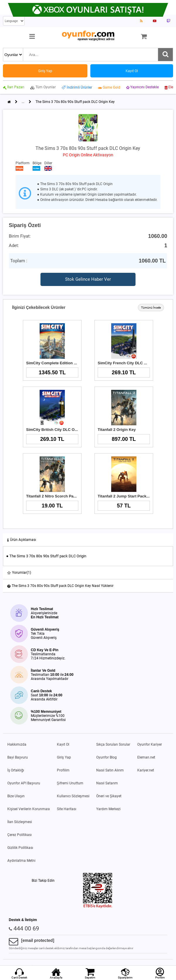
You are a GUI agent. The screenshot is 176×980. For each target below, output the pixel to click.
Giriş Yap (64, 757)
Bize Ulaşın (16, 796)
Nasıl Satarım (107, 783)
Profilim (63, 770)
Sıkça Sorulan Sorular (113, 744)
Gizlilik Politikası (20, 848)
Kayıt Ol (63, 744)
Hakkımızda (16, 744)
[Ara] (165, 54)
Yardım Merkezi (108, 809)
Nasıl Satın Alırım (110, 770)
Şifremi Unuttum (70, 783)
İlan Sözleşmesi (19, 822)
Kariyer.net (145, 770)
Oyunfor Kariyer (149, 744)
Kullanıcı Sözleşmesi (73, 796)
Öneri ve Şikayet (108, 796)
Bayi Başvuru (17, 757)
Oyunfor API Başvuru (23, 783)
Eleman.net (146, 757)
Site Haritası (66, 809)
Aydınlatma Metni (21, 861)
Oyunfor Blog (106, 757)
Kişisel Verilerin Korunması (28, 809)
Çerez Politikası (19, 835)
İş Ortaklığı (15, 770)
